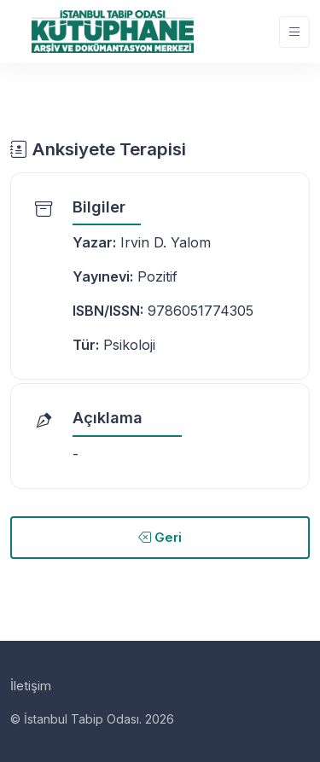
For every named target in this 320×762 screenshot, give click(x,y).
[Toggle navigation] (294, 32)
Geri (160, 537)
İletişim (30, 686)
